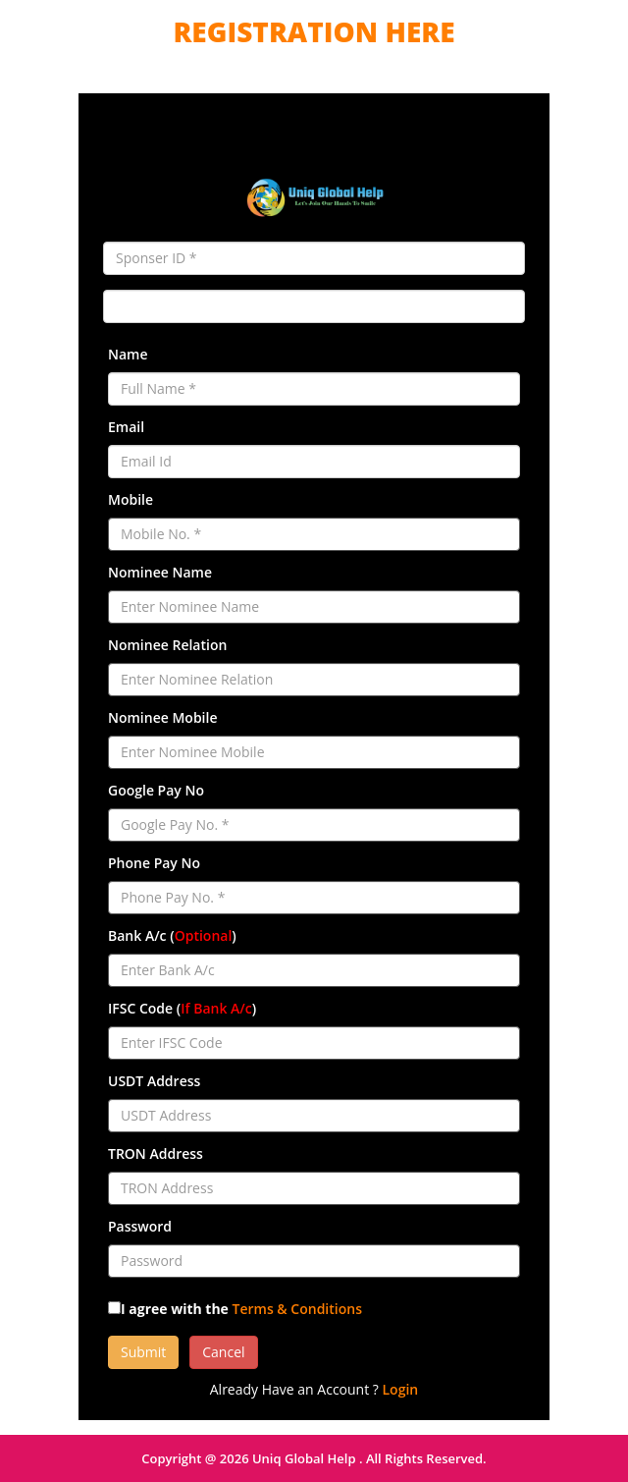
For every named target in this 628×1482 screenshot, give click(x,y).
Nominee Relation (167, 644)
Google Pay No (156, 790)
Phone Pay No (154, 862)
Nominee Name (160, 572)
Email (126, 426)
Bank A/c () (172, 935)
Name (128, 354)
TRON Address (155, 1153)
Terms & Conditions (297, 1308)
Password (140, 1226)
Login (401, 1389)
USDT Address (154, 1080)
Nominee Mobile (162, 717)
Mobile (130, 499)
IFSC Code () (182, 1008)
